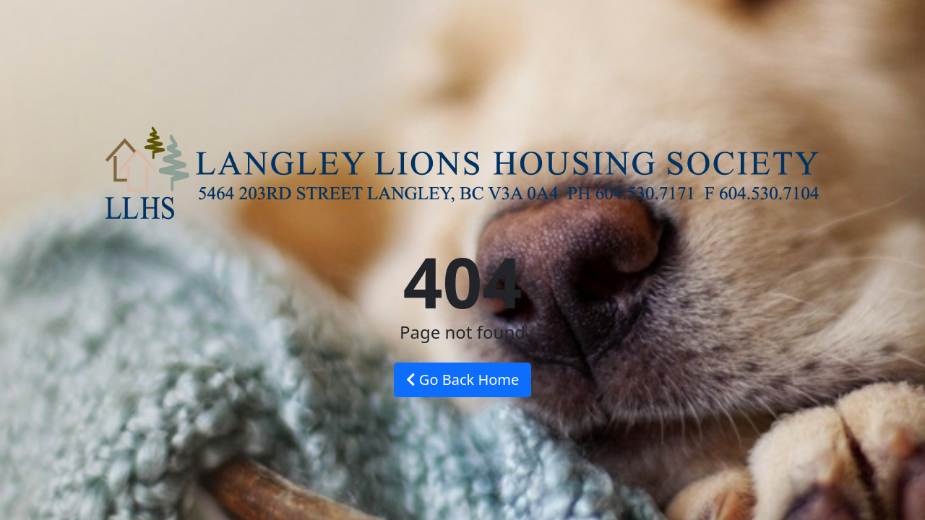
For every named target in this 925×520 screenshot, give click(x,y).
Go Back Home (463, 379)
